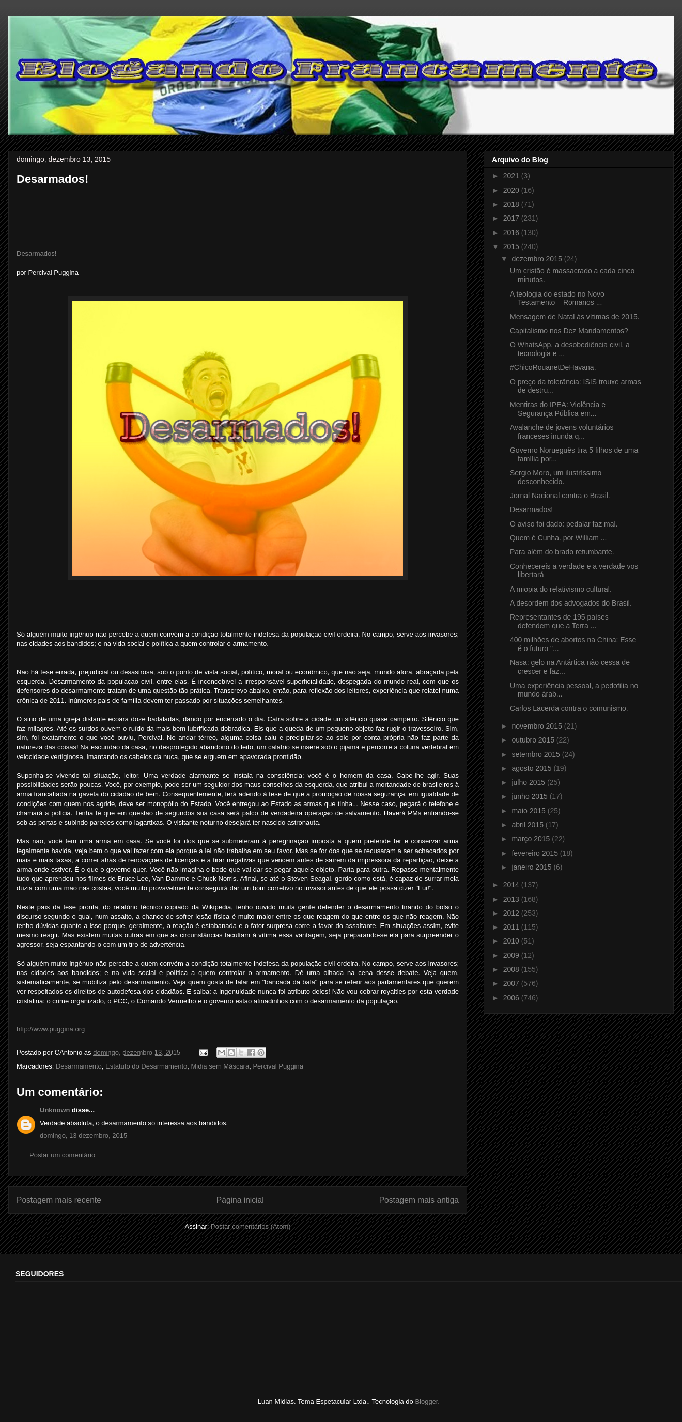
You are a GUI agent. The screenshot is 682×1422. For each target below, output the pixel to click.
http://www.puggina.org (51, 1029)
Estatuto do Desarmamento (146, 1066)
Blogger (426, 1401)
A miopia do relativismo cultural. (561, 589)
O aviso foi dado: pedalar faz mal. (564, 524)
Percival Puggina (278, 1066)
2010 (512, 941)
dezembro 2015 (538, 259)
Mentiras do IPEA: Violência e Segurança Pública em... (558, 409)
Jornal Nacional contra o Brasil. (560, 495)
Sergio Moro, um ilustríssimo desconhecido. (555, 477)
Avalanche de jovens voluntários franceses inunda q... (562, 431)
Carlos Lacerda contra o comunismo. (569, 708)
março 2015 (532, 838)
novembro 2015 (538, 726)
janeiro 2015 (532, 867)
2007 (512, 983)
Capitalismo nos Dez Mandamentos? (569, 331)
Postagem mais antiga (419, 1200)
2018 (512, 204)
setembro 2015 (537, 754)
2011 (512, 927)
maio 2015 (529, 811)
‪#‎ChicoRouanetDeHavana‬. (553, 367)
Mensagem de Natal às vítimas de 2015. (575, 317)
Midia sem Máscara (220, 1066)
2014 (512, 884)
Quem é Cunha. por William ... (558, 538)
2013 (512, 899)
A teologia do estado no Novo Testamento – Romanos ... (557, 298)
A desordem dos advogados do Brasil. (571, 603)
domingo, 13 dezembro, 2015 (83, 1135)
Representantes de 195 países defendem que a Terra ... (559, 621)
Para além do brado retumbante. (562, 552)
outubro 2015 (534, 740)
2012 (512, 913)
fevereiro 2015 (536, 853)
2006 (512, 998)
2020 (512, 190)
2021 (512, 176)
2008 (512, 969)
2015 (512, 246)
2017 (512, 218)
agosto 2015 (532, 768)
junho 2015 (530, 796)
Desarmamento (79, 1066)
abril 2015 (528, 825)
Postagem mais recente (59, 1200)
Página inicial (240, 1200)
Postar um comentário (62, 1155)
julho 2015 (529, 782)
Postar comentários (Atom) (251, 1226)
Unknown (55, 1110)
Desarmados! (36, 253)
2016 (512, 232)
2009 (512, 955)
